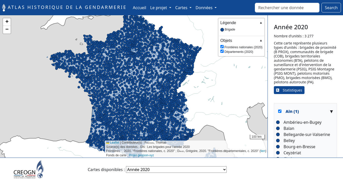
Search (331, 7)
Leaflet (112, 142)
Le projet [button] (159, 7)
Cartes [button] (181, 7)
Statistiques (289, 90)
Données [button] (205, 7)
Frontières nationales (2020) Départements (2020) (241, 46)
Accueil (140, 7)
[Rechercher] (287, 7)
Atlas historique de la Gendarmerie (64, 7)
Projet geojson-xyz (141, 155)
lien (262, 151)
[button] (165, 99)
